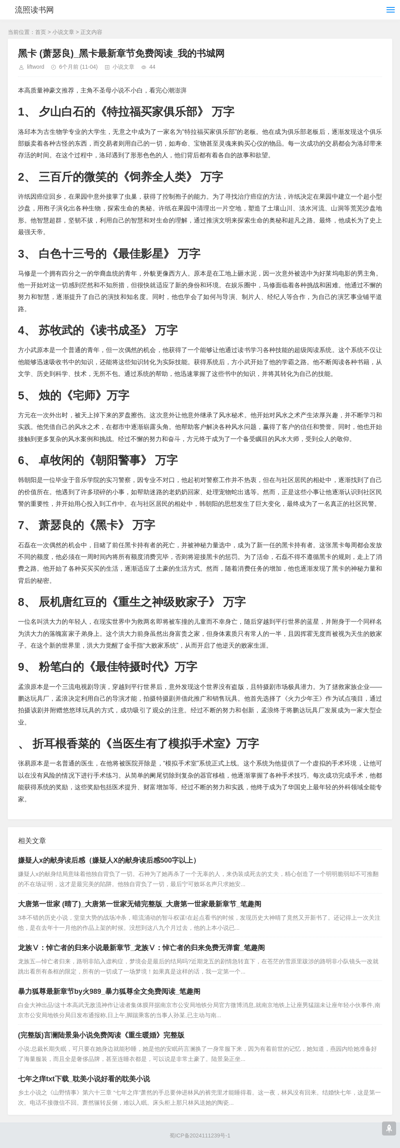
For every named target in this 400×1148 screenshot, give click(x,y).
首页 (40, 32)
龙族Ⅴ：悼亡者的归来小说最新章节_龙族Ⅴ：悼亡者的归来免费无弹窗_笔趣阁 (141, 948)
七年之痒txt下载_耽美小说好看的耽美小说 (84, 1079)
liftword (35, 67)
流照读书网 (34, 9)
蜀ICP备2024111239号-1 (200, 1135)
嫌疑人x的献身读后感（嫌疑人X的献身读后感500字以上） (109, 860)
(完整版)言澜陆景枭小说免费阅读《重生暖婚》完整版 (101, 1035)
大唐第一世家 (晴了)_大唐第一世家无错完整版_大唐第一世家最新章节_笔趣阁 (139, 904)
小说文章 (63, 32)
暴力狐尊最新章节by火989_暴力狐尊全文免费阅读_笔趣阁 (109, 991)
